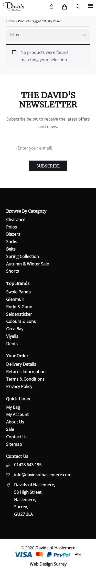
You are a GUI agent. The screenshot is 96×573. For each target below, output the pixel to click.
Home (10, 21)
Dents (12, 344)
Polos (11, 227)
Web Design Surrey (48, 564)
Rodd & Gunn (19, 307)
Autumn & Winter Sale (27, 264)
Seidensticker (19, 314)
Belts (11, 249)
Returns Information (26, 371)
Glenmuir (15, 299)
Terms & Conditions (25, 379)
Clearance (15, 219)
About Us (15, 422)
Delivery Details (21, 364)
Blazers (13, 234)
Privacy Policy (19, 386)
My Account (17, 414)
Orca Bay (14, 329)
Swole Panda (18, 292)
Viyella (12, 336)
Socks (11, 241)
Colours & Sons (21, 321)
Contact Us (16, 437)
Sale (10, 429)
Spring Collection (22, 256)
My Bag (13, 407)
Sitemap (14, 444)
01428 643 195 (27, 465)
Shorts (12, 271)
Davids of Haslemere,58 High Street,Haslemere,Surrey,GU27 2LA (34, 499)
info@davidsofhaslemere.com (42, 475)
